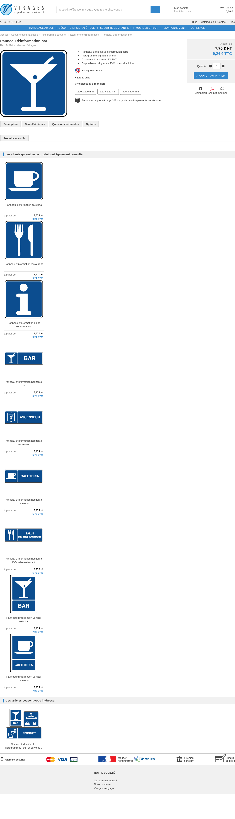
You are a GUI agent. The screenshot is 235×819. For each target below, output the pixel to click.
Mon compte (177, 8)
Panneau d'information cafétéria (24, 204)
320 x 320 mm (108, 91)
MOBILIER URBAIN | (147, 28)
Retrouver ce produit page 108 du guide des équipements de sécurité (121, 100)
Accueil (4, 34)
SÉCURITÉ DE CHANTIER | (116, 28)
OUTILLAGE (197, 28)
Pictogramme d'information (83, 34)
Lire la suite (83, 77)
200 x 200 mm (85, 91)
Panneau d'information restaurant (24, 264)
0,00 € (229, 11)
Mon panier (226, 7)
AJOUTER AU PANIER (211, 75)
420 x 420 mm (131, 91)
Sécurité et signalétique (24, 34)
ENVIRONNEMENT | (175, 28)
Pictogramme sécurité (53, 34)
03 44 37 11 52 (10, 21)
